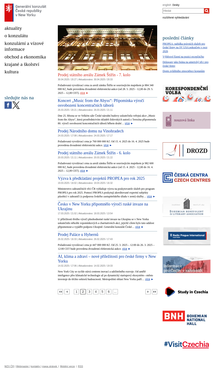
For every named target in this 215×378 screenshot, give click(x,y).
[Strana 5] (102, 291)
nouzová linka (184, 120)
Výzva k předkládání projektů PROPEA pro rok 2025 (101, 178)
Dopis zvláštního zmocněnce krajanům (184, 71)
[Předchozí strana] (67, 291)
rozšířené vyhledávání (176, 17)
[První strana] (60, 291)
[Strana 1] (76, 291)
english (167, 5)
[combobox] (183, 11)
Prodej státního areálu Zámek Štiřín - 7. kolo (94, 75)
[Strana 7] (115, 291)
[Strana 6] (108, 291)
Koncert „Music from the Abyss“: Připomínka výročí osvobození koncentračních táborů (101, 103)
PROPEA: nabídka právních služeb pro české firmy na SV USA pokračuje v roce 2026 (185, 47)
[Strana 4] (95, 291)
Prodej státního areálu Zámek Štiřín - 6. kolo (94, 153)
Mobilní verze (67, 366)
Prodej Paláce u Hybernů (78, 234)
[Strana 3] (89, 291)
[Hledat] (206, 11)
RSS (80, 366)
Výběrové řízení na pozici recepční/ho (183, 56)
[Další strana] (148, 291)
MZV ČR (9, 366)
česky (176, 5)
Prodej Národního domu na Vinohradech (91, 131)
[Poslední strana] (154, 291)
